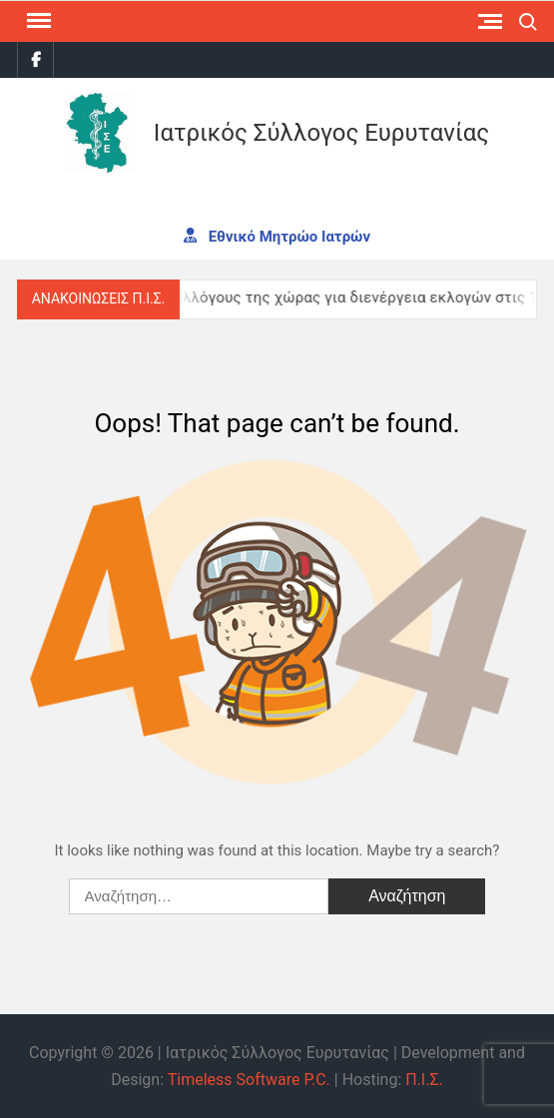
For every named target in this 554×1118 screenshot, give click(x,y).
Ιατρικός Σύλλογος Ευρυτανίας (321, 133)
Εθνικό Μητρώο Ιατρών (277, 236)
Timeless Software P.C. (249, 1079)
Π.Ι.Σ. (424, 1079)
